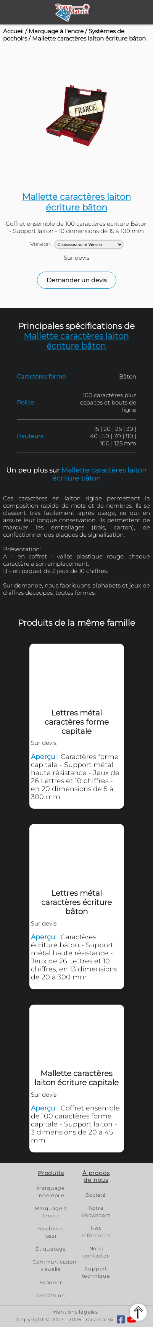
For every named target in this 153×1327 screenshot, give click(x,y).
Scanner (51, 1282)
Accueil (13, 31)
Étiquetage (50, 1249)
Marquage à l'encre (56, 31)
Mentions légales (75, 1312)
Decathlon (51, 1295)
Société (96, 1195)
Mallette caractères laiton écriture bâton (89, 38)
